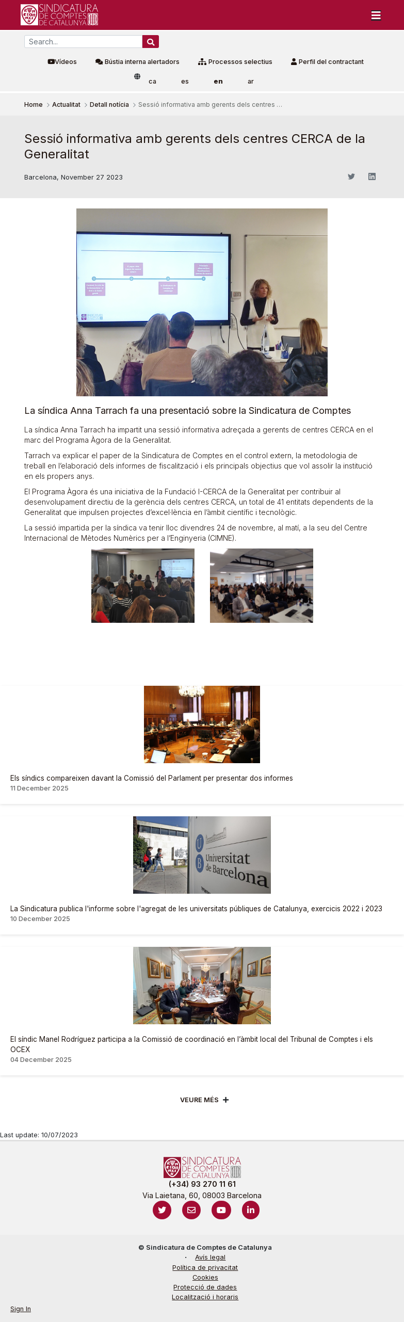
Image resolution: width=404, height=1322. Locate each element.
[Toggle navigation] (376, 15)
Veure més (199, 1100)
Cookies (205, 1277)
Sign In (20, 1309)
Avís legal (210, 1257)
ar (251, 81)
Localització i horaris (205, 1297)
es (185, 81)
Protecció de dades (205, 1287)
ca (152, 81)
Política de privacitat (205, 1267)
